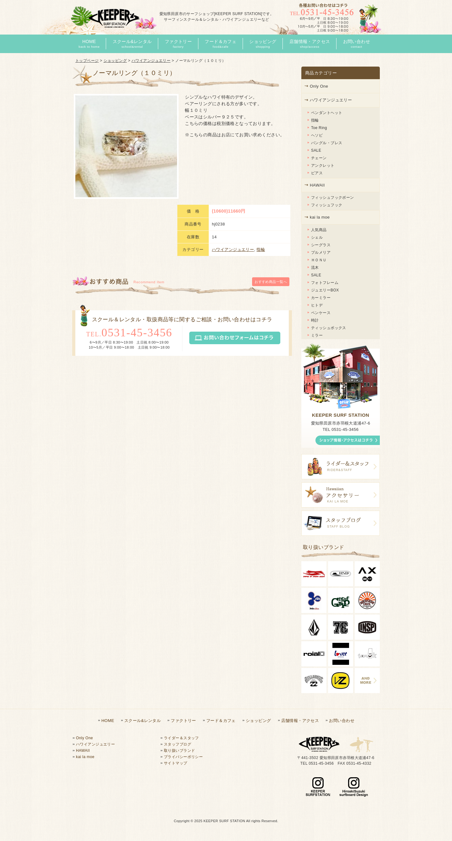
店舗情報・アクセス (300, 720)
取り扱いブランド (179, 750)
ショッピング (115, 60)
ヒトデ (317, 305)
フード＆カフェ (221, 720)
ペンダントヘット (326, 113)
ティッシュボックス (328, 328)
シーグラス (321, 245)
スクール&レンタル (142, 720)
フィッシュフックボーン (332, 197)
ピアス (317, 173)
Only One (319, 86)
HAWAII (317, 185)
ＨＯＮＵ (319, 260)
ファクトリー (183, 720)
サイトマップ (175, 763)
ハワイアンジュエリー (151, 60)
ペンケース (321, 313)
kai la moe (320, 217)
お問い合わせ (341, 720)
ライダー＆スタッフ (181, 738)
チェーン (319, 158)
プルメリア (321, 252)
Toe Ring (319, 128)
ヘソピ (317, 135)
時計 (315, 320)
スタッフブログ (177, 744)
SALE (316, 150)
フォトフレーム (324, 282)
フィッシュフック (326, 205)
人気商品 (319, 230)
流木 (315, 267)
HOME (107, 720)
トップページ (87, 60)
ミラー (317, 335)
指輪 (260, 192)
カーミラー (321, 298)
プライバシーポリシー (183, 757)
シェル (317, 237)
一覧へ (271, 225)
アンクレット (323, 165)
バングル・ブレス (326, 143)
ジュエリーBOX (325, 290)
